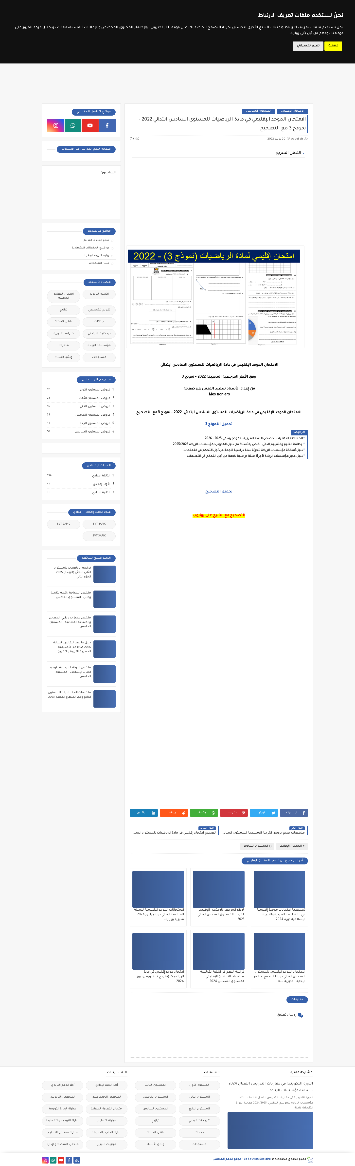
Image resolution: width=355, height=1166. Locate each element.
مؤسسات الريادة (99, 345)
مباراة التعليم (106, 1121)
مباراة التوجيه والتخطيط (62, 1121)
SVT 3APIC (99, 536)
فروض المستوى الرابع (94, 424)
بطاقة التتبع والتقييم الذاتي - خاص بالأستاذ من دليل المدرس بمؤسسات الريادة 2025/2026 (238, 444)
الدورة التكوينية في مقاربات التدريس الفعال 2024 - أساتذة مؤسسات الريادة (271, 1087)
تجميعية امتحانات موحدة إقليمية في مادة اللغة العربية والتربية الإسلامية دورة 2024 (280, 914)
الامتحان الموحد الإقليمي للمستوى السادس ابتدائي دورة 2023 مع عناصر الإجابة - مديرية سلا (279, 976)
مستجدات (99, 357)
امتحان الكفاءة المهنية (63, 296)
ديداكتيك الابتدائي (99, 333)
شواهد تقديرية (63, 333)
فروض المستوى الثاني (94, 407)
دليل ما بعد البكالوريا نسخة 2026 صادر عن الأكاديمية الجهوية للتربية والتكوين (72, 647)
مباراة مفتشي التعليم (63, 1132)
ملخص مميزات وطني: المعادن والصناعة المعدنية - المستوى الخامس (70, 622)
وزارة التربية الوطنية (96, 255)
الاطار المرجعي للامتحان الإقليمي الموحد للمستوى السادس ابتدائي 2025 (221, 914)
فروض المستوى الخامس (92, 415)
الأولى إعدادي (101, 484)
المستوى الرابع (199, 1109)
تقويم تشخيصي (99, 310)
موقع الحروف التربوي (96, 240)
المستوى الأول (199, 1085)
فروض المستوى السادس (92, 432)
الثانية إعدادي (101, 493)
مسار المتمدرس (98, 263)
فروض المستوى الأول (95, 390)
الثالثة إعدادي (101, 476)
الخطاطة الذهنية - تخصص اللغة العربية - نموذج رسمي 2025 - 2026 (254, 438)
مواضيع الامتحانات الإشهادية (90, 247)
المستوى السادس (258, 111)
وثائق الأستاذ (63, 357)
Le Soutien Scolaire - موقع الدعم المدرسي (242, 1159)
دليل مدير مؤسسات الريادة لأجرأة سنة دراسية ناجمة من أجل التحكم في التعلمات (245, 456)
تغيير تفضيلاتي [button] (308, 46)
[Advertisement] (219, 201)
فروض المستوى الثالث (94, 398)
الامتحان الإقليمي (292, 111)
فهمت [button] (333, 46)
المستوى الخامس (155, 1097)
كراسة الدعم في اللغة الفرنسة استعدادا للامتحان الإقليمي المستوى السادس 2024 (222, 976)
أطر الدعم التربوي (62, 1085)
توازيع (64, 310)
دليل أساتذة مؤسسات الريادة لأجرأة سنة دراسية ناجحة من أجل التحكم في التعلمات (243, 450)
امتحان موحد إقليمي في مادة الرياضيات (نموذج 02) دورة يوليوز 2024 (160, 976)
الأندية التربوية (99, 294)
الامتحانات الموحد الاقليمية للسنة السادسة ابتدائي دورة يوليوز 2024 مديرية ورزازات (159, 914)
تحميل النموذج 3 (218, 425)
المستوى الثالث (155, 1085)
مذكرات (64, 345)
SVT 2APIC (63, 524)
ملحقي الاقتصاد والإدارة (63, 1144)
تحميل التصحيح (218, 492)
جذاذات (99, 322)
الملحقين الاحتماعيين (107, 1097)
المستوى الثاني (199, 1097)
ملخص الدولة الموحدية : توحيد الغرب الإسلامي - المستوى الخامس (70, 672)
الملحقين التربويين (62, 1097)
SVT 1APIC (99, 524)
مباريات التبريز (106, 1144)
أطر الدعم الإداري (106, 1085)
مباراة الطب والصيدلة (107, 1132)
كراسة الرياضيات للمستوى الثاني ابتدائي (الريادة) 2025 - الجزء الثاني (72, 573)
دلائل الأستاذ (63, 322)
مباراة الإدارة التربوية (62, 1109)
